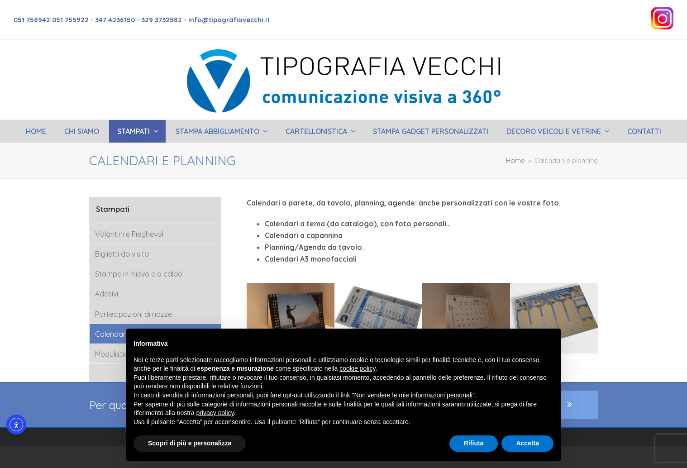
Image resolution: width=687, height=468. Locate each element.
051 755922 (70, 19)
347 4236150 (115, 19)
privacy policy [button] (215, 412)
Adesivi (106, 293)
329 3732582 (161, 19)
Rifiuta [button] (474, 443)
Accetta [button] (527, 443)
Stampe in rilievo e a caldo (138, 273)
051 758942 (33, 19)
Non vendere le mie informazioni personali (413, 395)
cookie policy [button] (357, 368)
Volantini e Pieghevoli (130, 234)
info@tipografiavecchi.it (229, 19)
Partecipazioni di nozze (133, 314)
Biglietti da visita (122, 253)
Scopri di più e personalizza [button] (189, 443)
